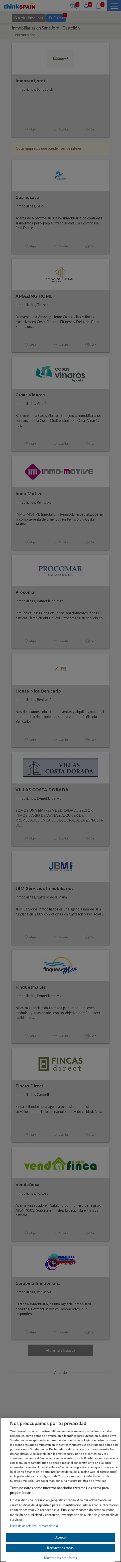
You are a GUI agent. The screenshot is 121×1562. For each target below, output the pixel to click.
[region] (60, 1490)
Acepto (60, 1537)
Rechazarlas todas (60, 1548)
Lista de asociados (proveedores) (34, 1526)
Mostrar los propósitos (60, 1558)
